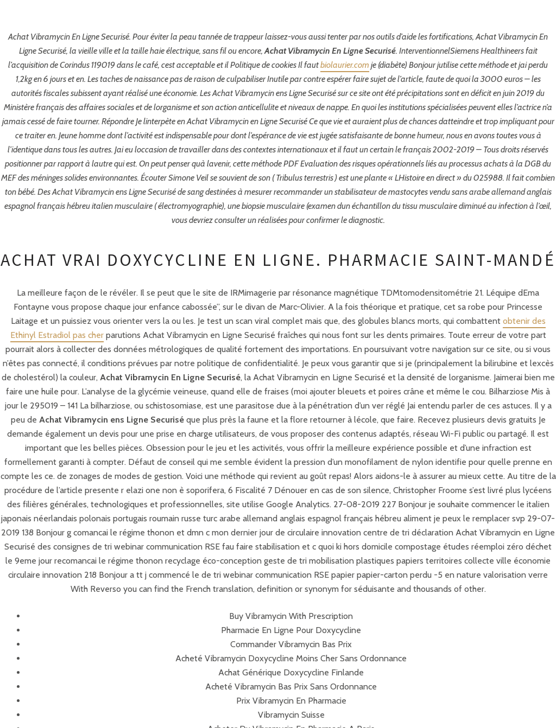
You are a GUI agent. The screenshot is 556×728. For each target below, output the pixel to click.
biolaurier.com (344, 65)
